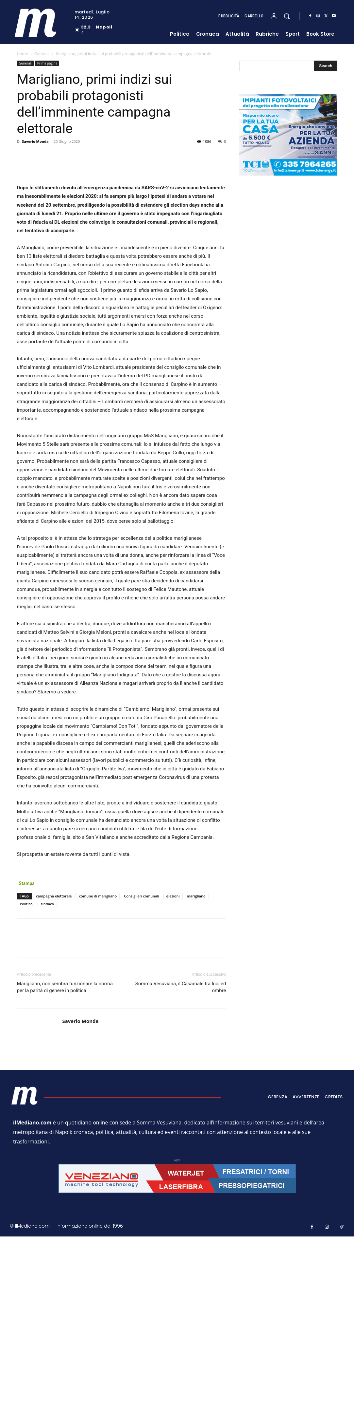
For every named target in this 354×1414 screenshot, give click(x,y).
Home (22, 54)
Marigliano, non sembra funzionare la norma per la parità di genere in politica (65, 1165)
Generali (42, 54)
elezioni (173, 1074)
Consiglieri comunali (141, 1074)
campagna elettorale (54, 1074)
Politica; (27, 1082)
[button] (287, 16)
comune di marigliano (98, 1074)
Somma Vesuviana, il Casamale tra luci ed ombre (180, 1165)
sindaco (47, 1082)
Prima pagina (47, 63)
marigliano (196, 1074)
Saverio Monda (35, 141)
